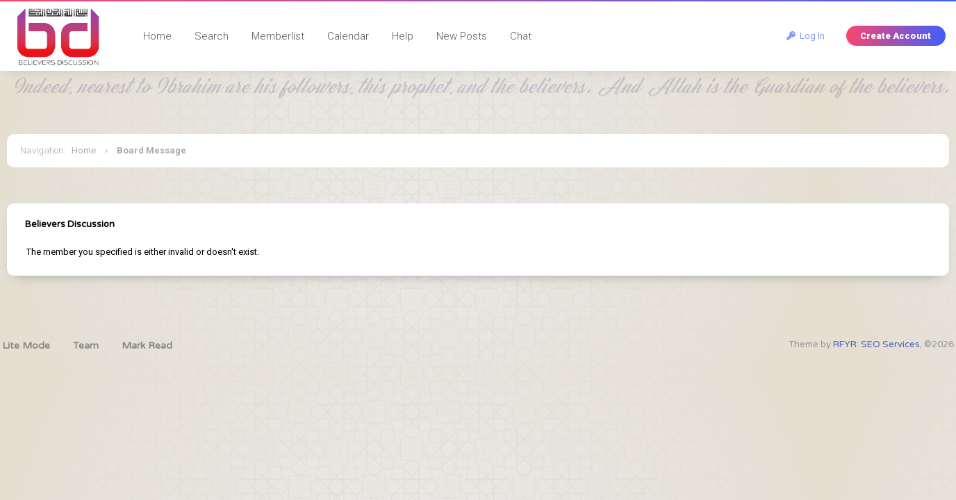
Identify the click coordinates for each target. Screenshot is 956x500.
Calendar (348, 36)
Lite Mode (26, 345)
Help (402, 36)
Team (86, 345)
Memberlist (278, 36)
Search (212, 36)
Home (157, 36)
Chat (520, 36)
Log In (805, 36)
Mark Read (147, 345)
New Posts (461, 36)
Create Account (895, 36)
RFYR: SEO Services (876, 344)
